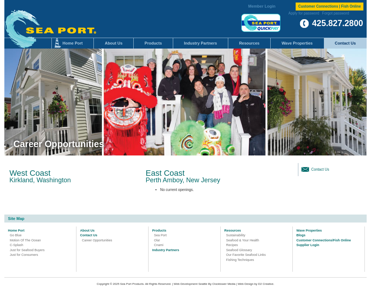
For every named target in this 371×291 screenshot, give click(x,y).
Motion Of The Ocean (25, 240)
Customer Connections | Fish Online (329, 6)
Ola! (157, 240)
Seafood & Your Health (242, 240)
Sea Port (160, 235)
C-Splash (16, 245)
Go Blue (16, 235)
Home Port (73, 43)
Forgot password (335, 13)
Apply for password (303, 13)
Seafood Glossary (239, 250)
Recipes (232, 245)
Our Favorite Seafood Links (246, 255)
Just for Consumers (24, 255)
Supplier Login (307, 245)
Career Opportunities (97, 240)
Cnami (158, 245)
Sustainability (235, 235)
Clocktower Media (223, 284)
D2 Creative (266, 284)
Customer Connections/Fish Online (323, 240)
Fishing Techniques (240, 260)
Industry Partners (200, 43)
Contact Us (345, 43)
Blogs (300, 235)
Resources (249, 43)
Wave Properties (297, 43)
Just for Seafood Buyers (27, 250)
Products (153, 43)
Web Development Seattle (191, 284)
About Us (113, 43)
